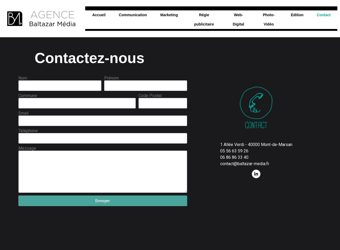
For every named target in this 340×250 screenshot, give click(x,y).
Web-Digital (238, 19)
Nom (22, 78)
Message (27, 148)
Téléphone (28, 131)
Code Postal (150, 96)
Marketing (169, 15)
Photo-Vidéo (269, 19)
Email (23, 113)
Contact (324, 15)
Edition (297, 15)
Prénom (111, 78)
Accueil (98, 15)
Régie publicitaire (204, 19)
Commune (27, 96)
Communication (133, 15)
